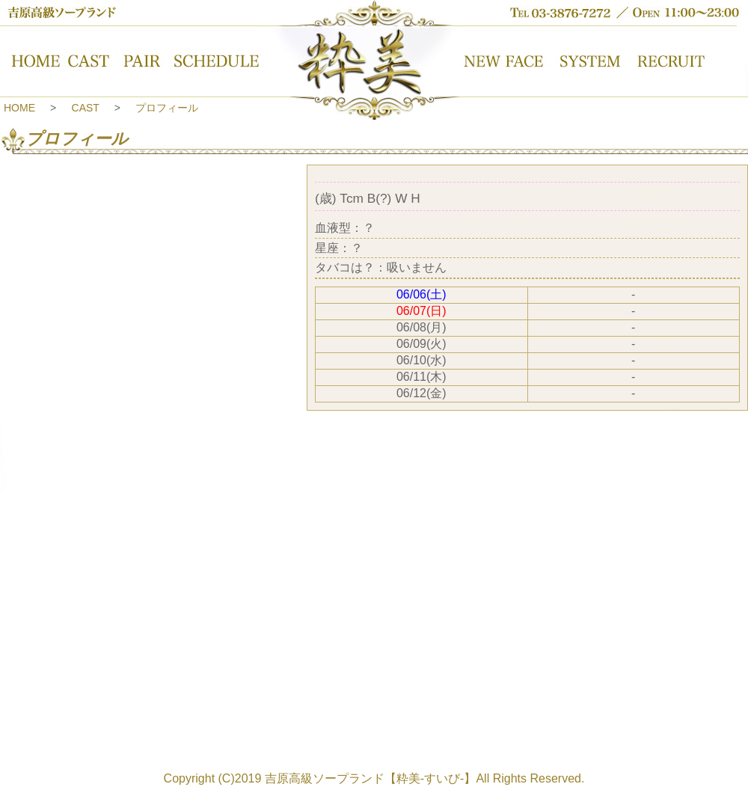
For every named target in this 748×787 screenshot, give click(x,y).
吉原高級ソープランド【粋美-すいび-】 (370, 778)
